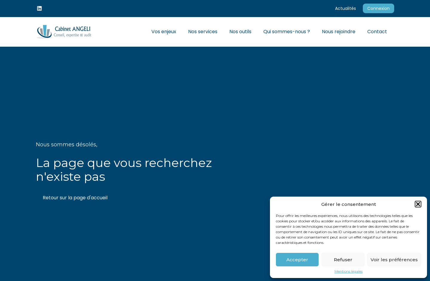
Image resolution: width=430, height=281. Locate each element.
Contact (377, 31)
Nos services (202, 31)
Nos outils (240, 31)
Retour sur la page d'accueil (75, 197)
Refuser (343, 259)
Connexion (378, 8)
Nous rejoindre (338, 31)
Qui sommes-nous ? (286, 31)
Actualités (345, 8)
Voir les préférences (394, 259)
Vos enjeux (163, 31)
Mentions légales (348, 271)
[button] (418, 204)
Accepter (297, 259)
